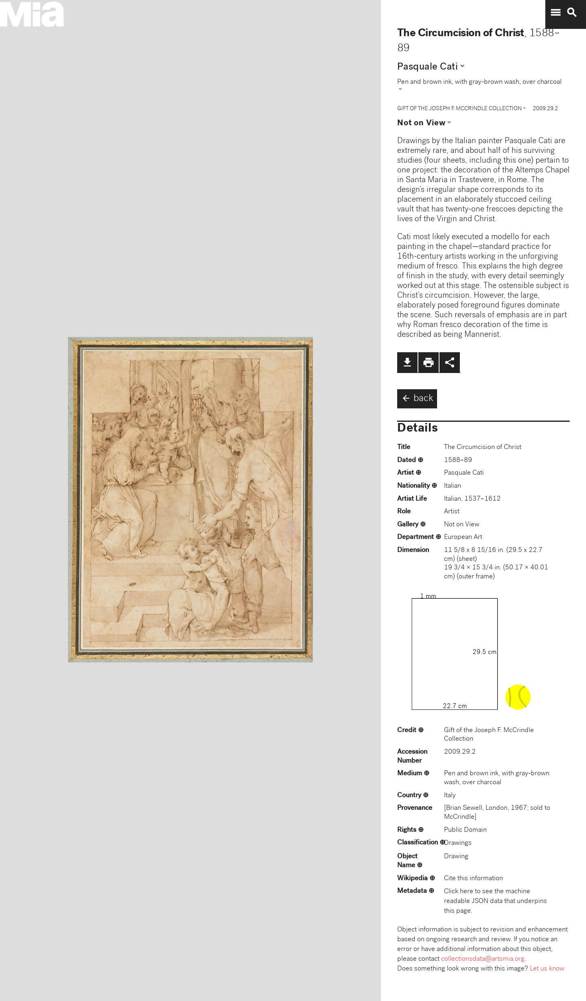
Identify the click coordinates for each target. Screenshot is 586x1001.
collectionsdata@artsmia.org (483, 959)
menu (555, 13)
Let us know (547, 969)
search (572, 13)
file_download (407, 362)
